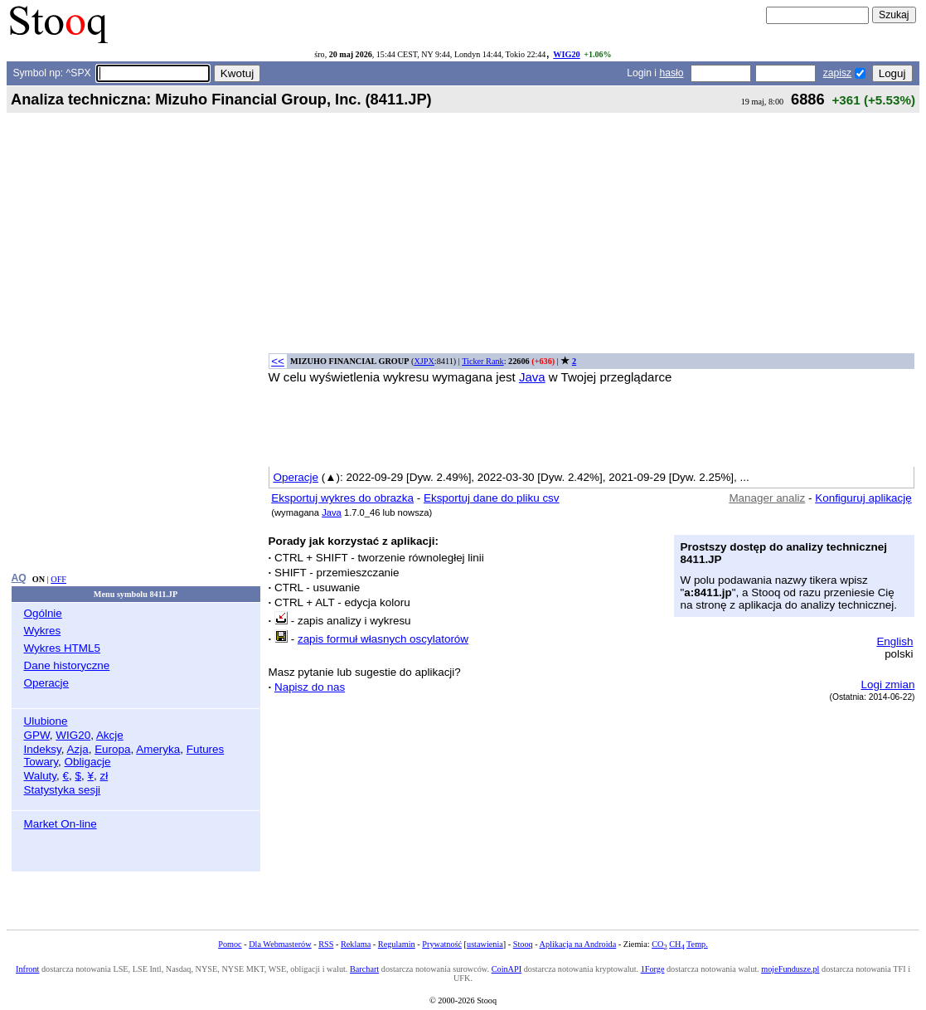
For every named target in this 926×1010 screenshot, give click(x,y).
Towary (41, 761)
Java (532, 377)
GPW (37, 735)
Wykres (42, 630)
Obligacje (88, 761)
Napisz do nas (309, 687)
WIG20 (566, 54)
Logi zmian (888, 684)
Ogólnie (43, 613)
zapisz (837, 73)
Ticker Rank (483, 361)
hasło (671, 73)
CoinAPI (506, 969)
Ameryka (158, 749)
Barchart (364, 969)
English (894, 641)
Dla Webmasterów (280, 944)
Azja (78, 749)
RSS (325, 944)
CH (676, 944)
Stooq (523, 944)
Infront (27, 969)
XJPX (424, 361)
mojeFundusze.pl (790, 969)
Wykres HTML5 (62, 648)
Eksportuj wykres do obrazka (342, 498)
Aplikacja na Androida (578, 944)
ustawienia (485, 944)
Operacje (47, 683)
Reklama (356, 944)
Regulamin (396, 944)
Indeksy (42, 749)
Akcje (110, 735)
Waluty (40, 776)
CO (659, 944)
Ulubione (46, 721)
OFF (58, 579)
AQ (19, 578)
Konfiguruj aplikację (863, 498)
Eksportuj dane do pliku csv (492, 498)
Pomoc (229, 944)
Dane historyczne (67, 665)
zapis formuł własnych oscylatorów (383, 639)
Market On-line (60, 824)
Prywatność (442, 944)
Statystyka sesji (62, 790)
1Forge (653, 969)
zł (103, 776)
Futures (206, 749)
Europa (112, 749)
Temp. (697, 944)
